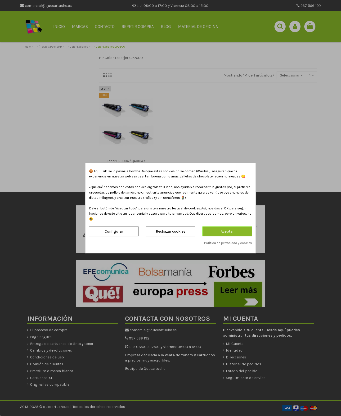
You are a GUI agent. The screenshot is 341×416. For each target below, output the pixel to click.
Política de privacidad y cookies (228, 243)
